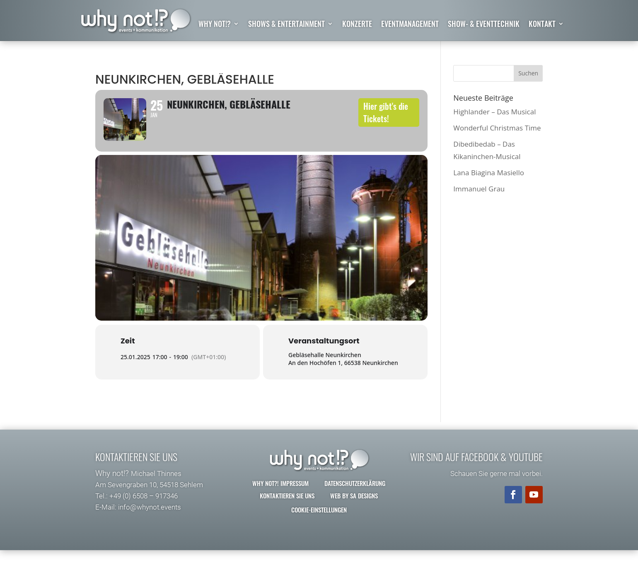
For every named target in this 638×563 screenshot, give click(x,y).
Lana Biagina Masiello (488, 172)
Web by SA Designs (354, 508)
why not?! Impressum (280, 495)
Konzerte (357, 25)
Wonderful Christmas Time (497, 128)
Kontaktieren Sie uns (287, 508)
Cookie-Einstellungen (319, 522)
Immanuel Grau (479, 189)
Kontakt (542, 25)
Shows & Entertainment (286, 25)
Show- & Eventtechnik (484, 25)
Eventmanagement (410, 25)
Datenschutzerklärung (354, 495)
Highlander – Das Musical (494, 111)
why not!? (214, 25)
